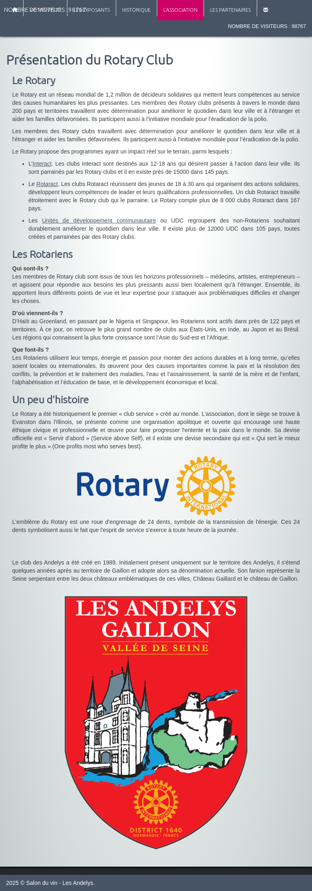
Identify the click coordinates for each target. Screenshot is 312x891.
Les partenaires (230, 10)
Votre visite (45, 10)
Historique (136, 10)
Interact (42, 163)
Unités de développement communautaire (99, 220)
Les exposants (92, 10)
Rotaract (47, 184)
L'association (180, 10)
